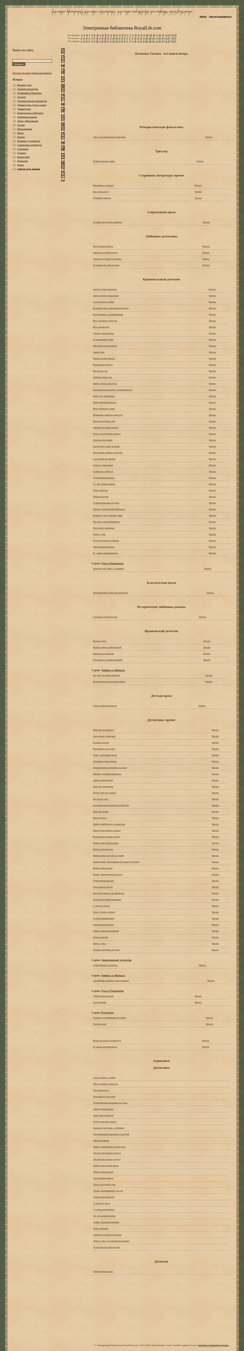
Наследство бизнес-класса (106, 830)
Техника (21, 153)
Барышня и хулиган (103, 185)
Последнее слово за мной (106, 446)
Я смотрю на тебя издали (106, 265)
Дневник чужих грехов (105, 761)
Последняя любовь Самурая (107, 452)
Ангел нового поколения (106, 295)
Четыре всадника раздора (106, 949)
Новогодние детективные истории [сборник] (116, 861)
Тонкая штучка (100, 496)
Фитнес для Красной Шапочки (109, 509)
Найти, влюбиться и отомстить (109, 824)
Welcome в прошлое (103, 729)
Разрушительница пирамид (107, 899)
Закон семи (99, 352)
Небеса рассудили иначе (105, 842)
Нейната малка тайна (104, 161)
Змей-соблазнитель (103, 780)
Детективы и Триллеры (29, 93)
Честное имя (99, 1023)
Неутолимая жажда (103, 246)
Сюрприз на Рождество (105, 616)
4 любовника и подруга (105, 965)
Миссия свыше (101, 811)
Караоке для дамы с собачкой (108, 568)
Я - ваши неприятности (105, 1046)
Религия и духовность (28, 141)
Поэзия (21, 125)
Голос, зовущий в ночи (105, 755)
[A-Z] (168, 35)
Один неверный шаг (103, 880)
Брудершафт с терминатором (108, 314)
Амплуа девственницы (105, 289)
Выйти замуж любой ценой (107, 647)
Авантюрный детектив (116, 960)
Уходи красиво (100, 937)
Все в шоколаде (101, 326)
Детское (21, 97)
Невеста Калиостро (103, 849)
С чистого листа (101, 905)
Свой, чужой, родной (104, 912)
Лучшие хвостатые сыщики (107, 222)
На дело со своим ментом (106, 675)
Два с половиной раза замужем (109, 137)
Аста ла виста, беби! (103, 301)
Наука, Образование (27, 121)
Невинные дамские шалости (108, 414)
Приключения (24, 129)
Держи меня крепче (103, 996)
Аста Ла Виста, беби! (104, 1077)
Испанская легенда (103, 364)
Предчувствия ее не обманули (108, 893)
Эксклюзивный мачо (103, 546)
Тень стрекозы (100, 490)
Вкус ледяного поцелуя (105, 320)
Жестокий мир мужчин (105, 345)
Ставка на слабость (103, 471)
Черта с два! (99, 534)
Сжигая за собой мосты (105, 252)
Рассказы (107, 1012)
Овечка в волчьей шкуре (105, 427)
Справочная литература (29, 145)
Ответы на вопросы (41, 73)
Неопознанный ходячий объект (109, 681)
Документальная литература (32, 101)
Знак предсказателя (103, 786)
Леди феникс (99, 1002)
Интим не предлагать (104, 358)
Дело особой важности (105, 705)
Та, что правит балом (104, 483)
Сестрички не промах (104, 458)
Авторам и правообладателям (213, 1345)
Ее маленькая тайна (103, 339)
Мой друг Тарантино (104, 396)
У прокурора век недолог (106, 502)
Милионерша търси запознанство (110, 592)
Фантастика (23, 157)
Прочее (21, 137)
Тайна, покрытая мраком (106, 930)
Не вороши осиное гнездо (106, 836)
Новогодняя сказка (102, 868)
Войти (203, 16)
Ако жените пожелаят (104, 736)
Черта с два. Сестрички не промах (111, 1240)
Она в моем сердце (103, 886)
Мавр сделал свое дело (105, 383)
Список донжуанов (103, 465)
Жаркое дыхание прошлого (107, 773)
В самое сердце (101, 742)
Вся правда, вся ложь (104, 748)
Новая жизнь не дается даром (108, 855)
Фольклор (22, 161)
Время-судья (99, 641)
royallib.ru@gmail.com (184, 1345)
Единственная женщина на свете (110, 767)
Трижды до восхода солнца (107, 258)
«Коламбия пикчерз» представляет (111, 980)
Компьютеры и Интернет (30, 113)
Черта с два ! (99, 943)
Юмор (20, 164)
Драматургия (24, 109)
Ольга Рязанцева (112, 563)
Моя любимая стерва (104, 408)
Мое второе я (100, 817)
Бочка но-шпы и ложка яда (107, 1040)
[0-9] (174, 35)
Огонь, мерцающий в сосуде (108, 874)
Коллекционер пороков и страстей (111, 805)
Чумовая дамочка (102, 197)
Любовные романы (27, 117)
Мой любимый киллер (104, 402)
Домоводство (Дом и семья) (31, 105)
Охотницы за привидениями (107, 659)
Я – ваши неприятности (105, 553)
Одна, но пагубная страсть (107, 433)
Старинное (23, 149)
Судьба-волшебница (103, 918)
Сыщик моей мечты (103, 924)
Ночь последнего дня (104, 421)
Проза (20, 133)
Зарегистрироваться (220, 16)
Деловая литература (27, 89)
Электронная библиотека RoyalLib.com (122, 27)
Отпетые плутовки (102, 440)
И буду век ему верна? (104, 792)
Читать (208, 137)
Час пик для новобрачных (106, 521)
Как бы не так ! (101, 799)
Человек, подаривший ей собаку (110, 1017)
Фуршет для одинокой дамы (107, 515)
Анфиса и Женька (113, 670)
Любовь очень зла (102, 377)
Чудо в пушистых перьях (106, 540)
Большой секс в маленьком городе (111, 308)
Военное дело (24, 85)
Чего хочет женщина (104, 527)
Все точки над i (101, 191)
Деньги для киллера (103, 333)
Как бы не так (100, 370)
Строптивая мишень (103, 477)
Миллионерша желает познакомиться (112, 389)
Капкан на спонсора (103, 653)
